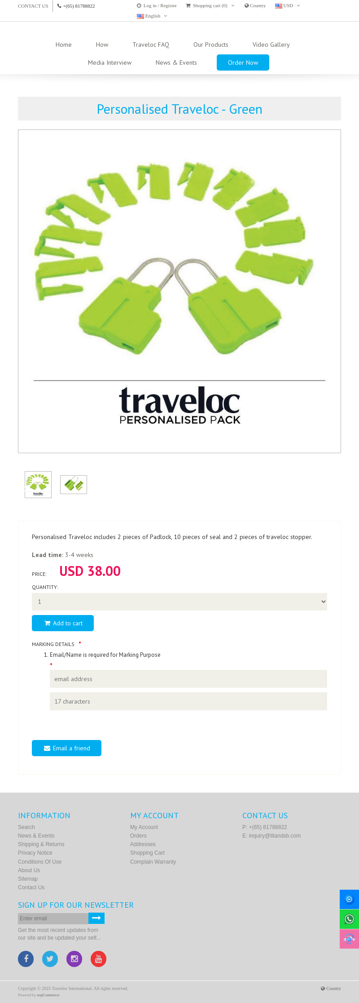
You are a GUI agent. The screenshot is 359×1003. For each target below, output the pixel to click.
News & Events (176, 62)
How (102, 44)
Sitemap (28, 879)
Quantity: (45, 587)
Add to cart (63, 623)
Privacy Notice (35, 853)
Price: (39, 574)
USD (287, 6)
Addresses (143, 844)
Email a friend (66, 748)
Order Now (243, 62)
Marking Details (53, 644)
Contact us (33, 6)
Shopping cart (147, 853)
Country (255, 5)
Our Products (210, 44)
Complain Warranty (153, 862)
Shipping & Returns (41, 844)
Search (26, 827)
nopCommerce (48, 995)
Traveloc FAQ (150, 44)
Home (64, 44)
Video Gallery (271, 44)
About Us (29, 870)
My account (144, 827)
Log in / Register (157, 5)
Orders (138, 836)
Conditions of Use (39, 862)
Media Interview (109, 62)
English (152, 16)
